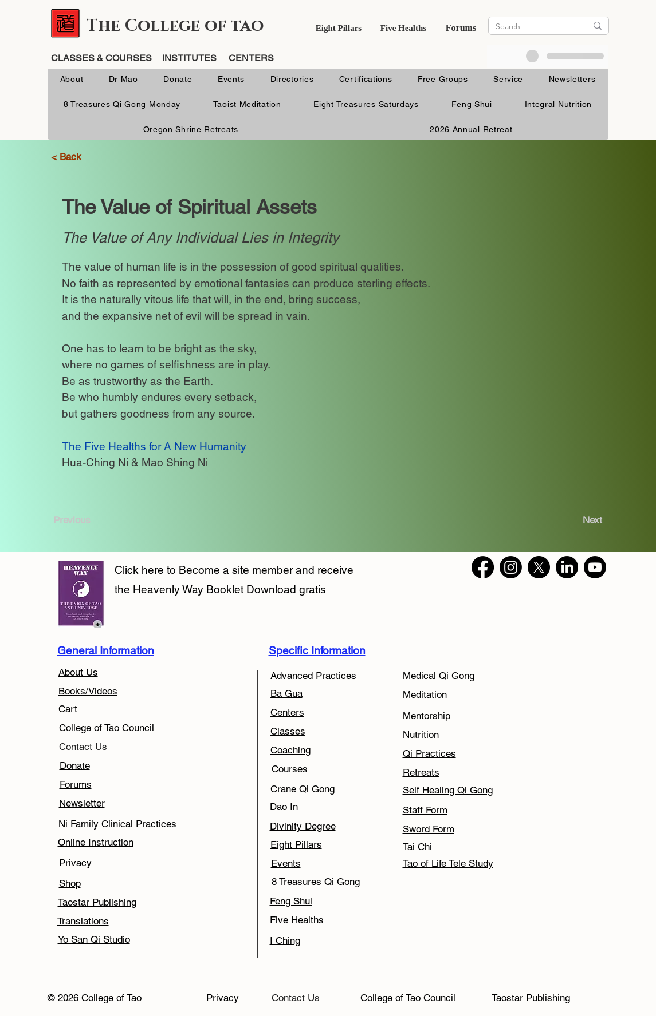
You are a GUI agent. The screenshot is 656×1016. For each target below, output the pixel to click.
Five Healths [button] (403, 28)
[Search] (532, 26)
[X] (539, 567)
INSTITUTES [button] (189, 58)
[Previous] (76, 520)
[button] (339, 28)
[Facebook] (483, 567)
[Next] (589, 520)
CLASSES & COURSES (102, 58)
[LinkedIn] (567, 567)
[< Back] (72, 157)
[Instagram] (511, 567)
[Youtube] (595, 567)
